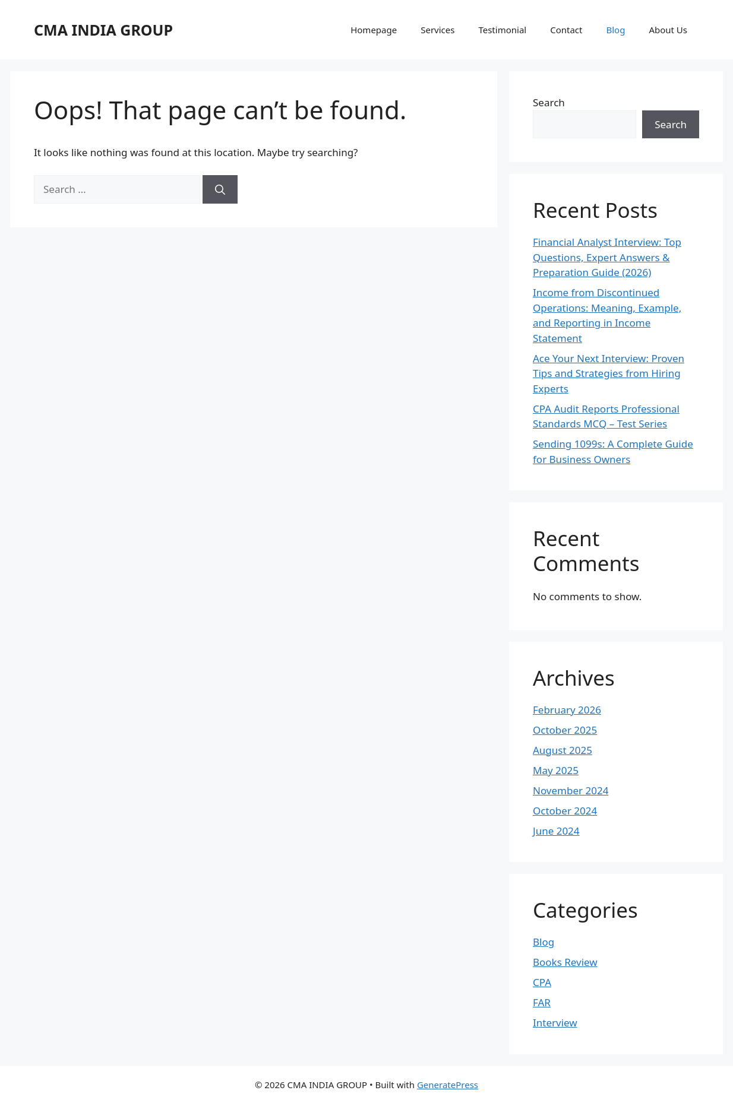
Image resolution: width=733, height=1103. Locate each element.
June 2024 (556, 831)
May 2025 (556, 770)
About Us (668, 30)
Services (437, 30)
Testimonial (502, 30)
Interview (555, 1022)
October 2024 (565, 810)
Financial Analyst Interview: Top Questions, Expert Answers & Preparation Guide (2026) (607, 257)
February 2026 (567, 710)
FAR (542, 1002)
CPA (542, 982)
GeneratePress (447, 1085)
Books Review (565, 962)
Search (549, 102)
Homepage (373, 30)
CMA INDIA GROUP (103, 30)
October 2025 (565, 730)
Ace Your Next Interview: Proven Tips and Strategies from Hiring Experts (608, 373)
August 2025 (562, 750)
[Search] (220, 189)
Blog (615, 30)
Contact (566, 30)
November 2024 (570, 790)
